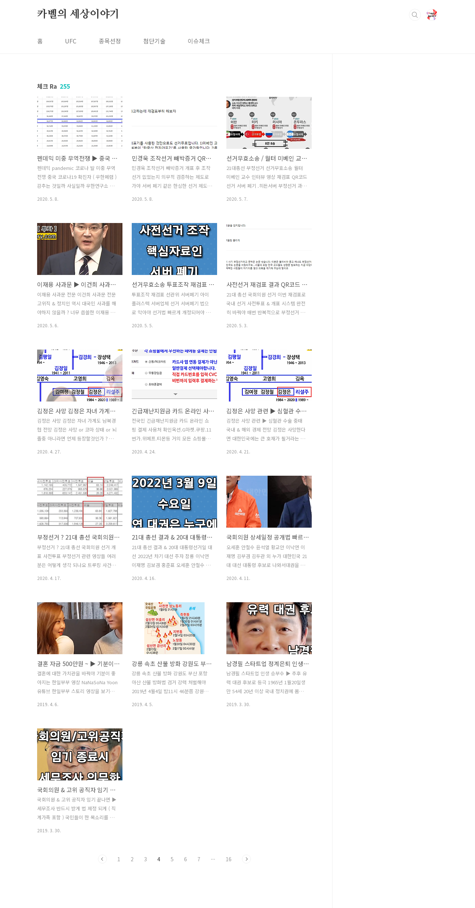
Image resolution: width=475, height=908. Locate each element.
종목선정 (110, 40)
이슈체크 (199, 40)
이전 (102, 859)
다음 (246, 859)
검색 (414, 14)
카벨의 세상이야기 (78, 14)
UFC (70, 40)
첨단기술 (154, 40)
